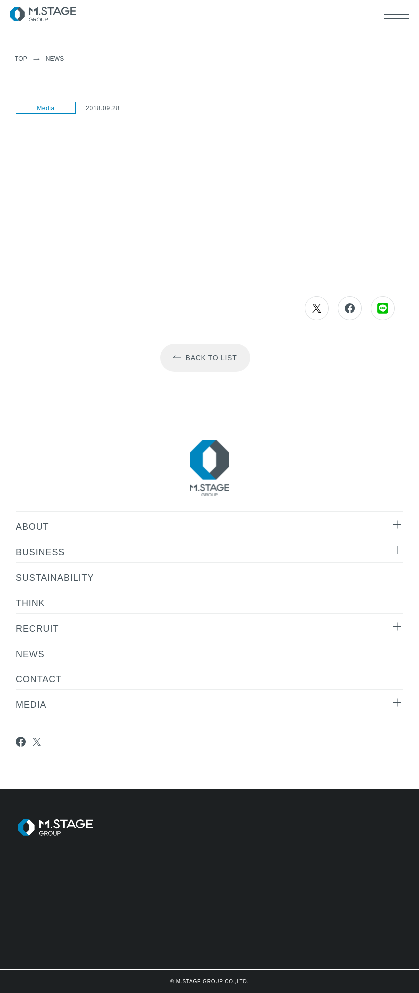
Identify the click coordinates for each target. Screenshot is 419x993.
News (55, 58)
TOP (21, 58)
